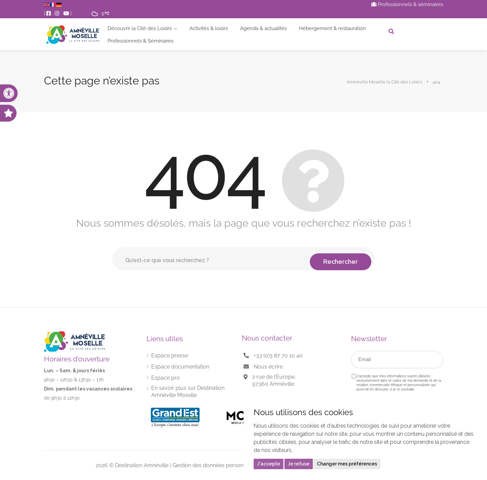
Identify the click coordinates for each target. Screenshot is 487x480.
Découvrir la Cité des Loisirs (140, 28)
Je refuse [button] (298, 463)
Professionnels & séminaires (407, 4)
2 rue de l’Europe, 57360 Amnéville (274, 380)
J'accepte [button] (268, 463)
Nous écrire (268, 366)
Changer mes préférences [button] (347, 463)
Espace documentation (180, 366)
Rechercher (340, 258)
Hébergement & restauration (332, 28)
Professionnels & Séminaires (140, 41)
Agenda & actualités (263, 28)
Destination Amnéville (141, 465)
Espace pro (165, 378)
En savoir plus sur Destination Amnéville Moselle (188, 391)
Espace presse (169, 355)
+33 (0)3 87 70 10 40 (278, 355)
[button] (9, 93)
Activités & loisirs (208, 28)
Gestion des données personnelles (215, 465)
